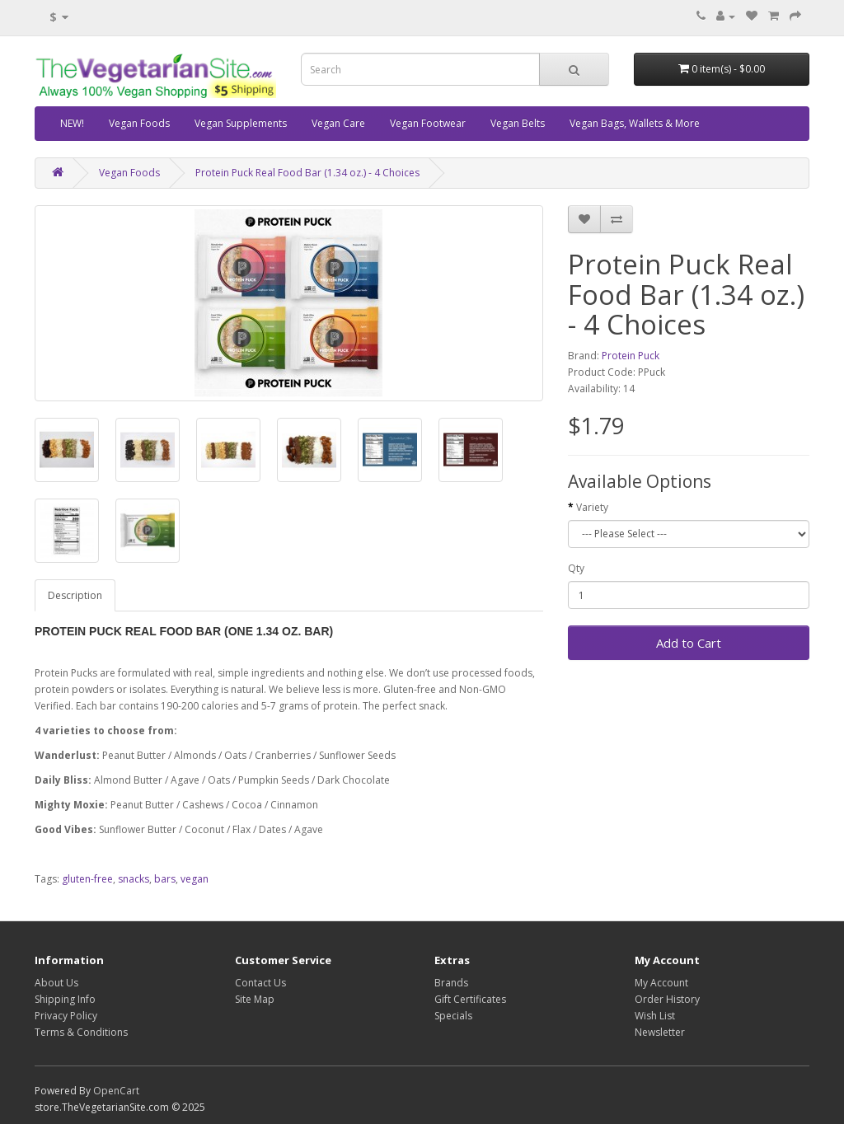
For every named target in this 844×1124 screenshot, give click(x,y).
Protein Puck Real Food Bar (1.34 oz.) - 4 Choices (307, 173)
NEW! (72, 123)
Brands (451, 983)
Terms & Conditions (81, 1032)
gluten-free (87, 879)
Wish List (655, 1016)
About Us (56, 983)
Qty (576, 568)
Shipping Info (65, 999)
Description (75, 595)
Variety (592, 507)
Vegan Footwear (428, 123)
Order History (667, 999)
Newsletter (660, 1032)
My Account (661, 983)
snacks (133, 879)
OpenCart (116, 1091)
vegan (195, 879)
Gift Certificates (470, 999)
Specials (453, 1016)
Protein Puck (630, 356)
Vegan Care (338, 123)
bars (165, 879)
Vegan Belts (517, 123)
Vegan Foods (139, 123)
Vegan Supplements (241, 123)
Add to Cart (688, 643)
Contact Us (260, 983)
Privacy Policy (66, 1016)
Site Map (254, 999)
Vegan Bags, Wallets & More (635, 123)
